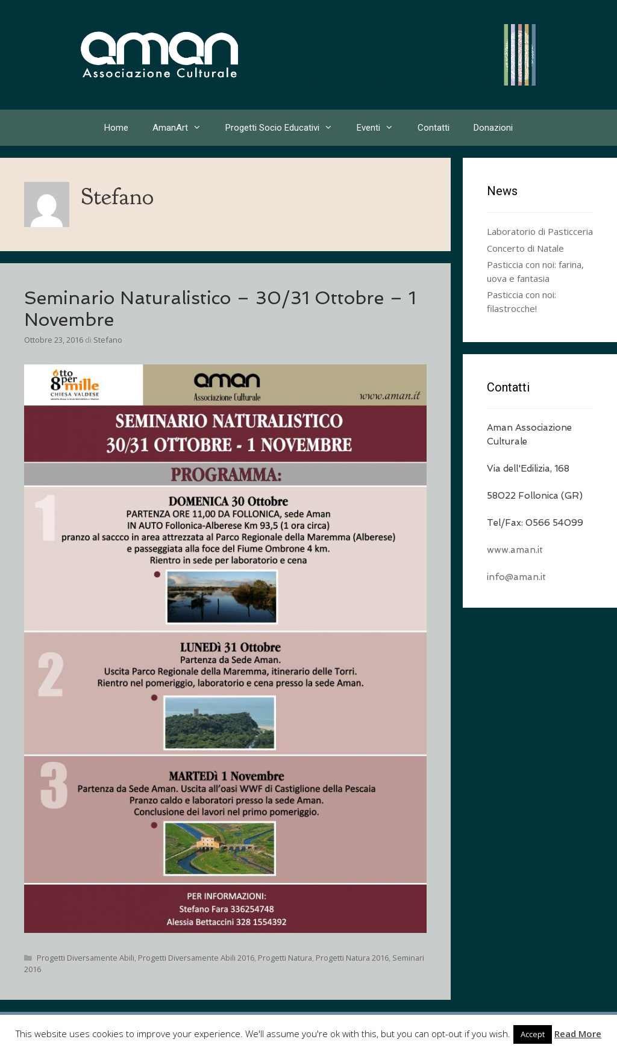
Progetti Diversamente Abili (85, 957)
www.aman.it (515, 549)
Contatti (433, 127)
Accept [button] (533, 1034)
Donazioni (493, 127)
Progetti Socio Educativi (285, 128)
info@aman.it (516, 577)
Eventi (381, 128)
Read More (577, 1034)
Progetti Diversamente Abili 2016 (196, 957)
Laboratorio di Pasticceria (540, 231)
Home (116, 127)
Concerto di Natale (525, 248)
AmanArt (182, 128)
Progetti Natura (285, 957)
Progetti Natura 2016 (352, 957)
